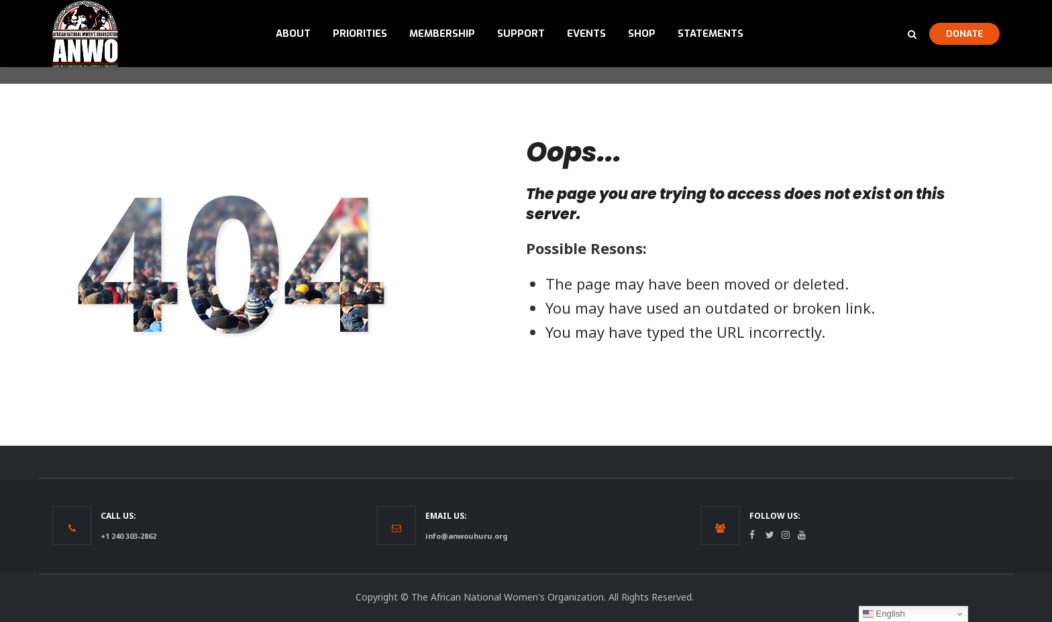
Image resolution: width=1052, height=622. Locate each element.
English (884, 614)
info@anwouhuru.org (466, 536)
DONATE (964, 33)
